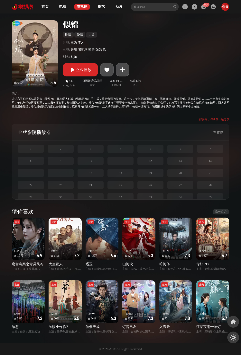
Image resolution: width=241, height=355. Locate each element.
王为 (74, 42)
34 (180, 197)
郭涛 (91, 49)
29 (30, 197)
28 (210, 185)
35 (210, 197)
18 (120, 173)
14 (210, 161)
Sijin (74, 56)
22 (30, 185)
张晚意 (82, 49)
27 (180, 185)
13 (180, 161)
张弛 (99, 49)
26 (150, 185)
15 (30, 173)
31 (90, 197)
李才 (81, 42)
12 (150, 161)
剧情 (68, 34)
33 (150, 197)
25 (120, 185)
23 (60, 185)
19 (150, 173)
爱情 (80, 34)
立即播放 (80, 69)
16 (60, 173)
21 (210, 173)
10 (90, 161)
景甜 (74, 49)
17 (90, 173)
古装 (91, 34)
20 (180, 173)
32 (120, 197)
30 (60, 197)
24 (90, 185)
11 (120, 161)
